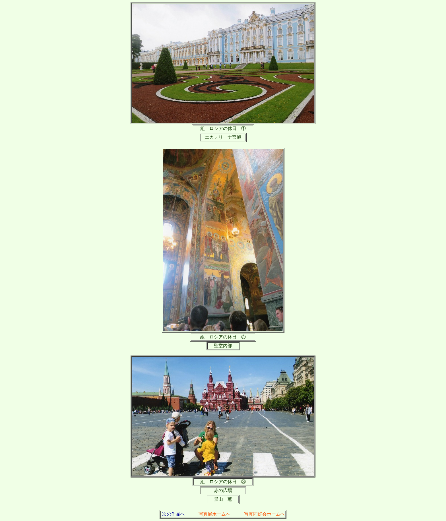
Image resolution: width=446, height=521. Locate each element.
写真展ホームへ (217, 514)
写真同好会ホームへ (264, 514)
